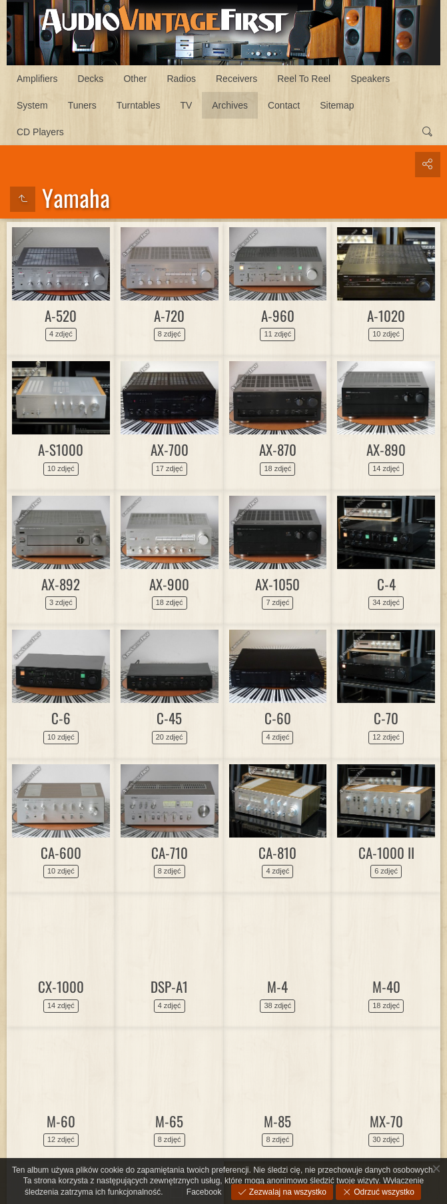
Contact (284, 105)
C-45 (169, 718)
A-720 (169, 315)
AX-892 (60, 584)
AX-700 (170, 449)
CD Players (40, 132)
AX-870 (277, 449)
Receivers (236, 78)
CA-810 (277, 852)
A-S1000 (60, 449)
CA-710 (169, 852)
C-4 (386, 584)
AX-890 (386, 449)
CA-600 (61, 852)
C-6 (61, 718)
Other (135, 78)
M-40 (386, 986)
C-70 (386, 718)
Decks (90, 78)
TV (186, 105)
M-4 (277, 986)
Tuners (82, 105)
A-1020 (386, 315)
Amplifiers (37, 78)
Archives (230, 105)
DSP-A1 (169, 986)
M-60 (61, 1121)
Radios (181, 78)
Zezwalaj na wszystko (286, 1192)
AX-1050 (277, 584)
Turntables (139, 105)
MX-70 (386, 1121)
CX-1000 (61, 986)
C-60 (277, 718)
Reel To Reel (303, 78)
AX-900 (169, 584)
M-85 (277, 1121)
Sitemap (337, 105)
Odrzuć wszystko (383, 1192)
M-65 (169, 1121)
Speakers (370, 78)
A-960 (277, 315)
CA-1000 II (386, 852)
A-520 (61, 315)
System (32, 105)
